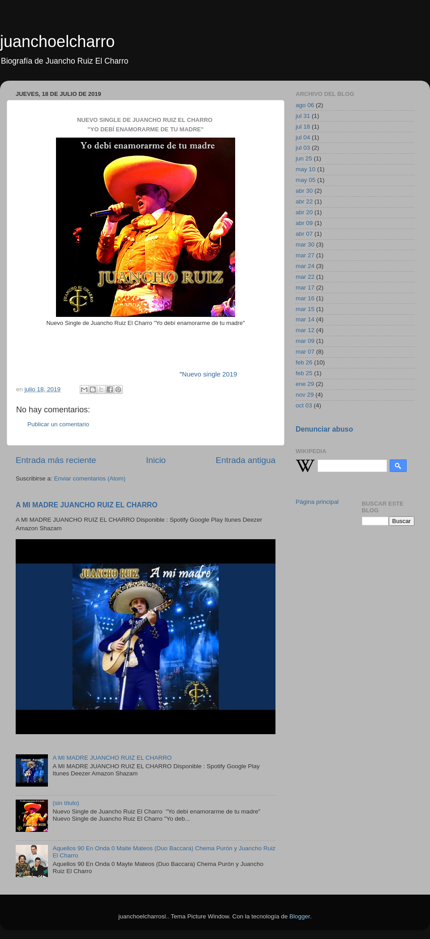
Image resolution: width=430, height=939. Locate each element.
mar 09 (305, 341)
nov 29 (305, 394)
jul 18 (303, 126)
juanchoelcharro (57, 41)
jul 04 (303, 137)
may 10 (305, 169)
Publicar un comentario (58, 424)
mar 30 (305, 244)
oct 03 (304, 405)
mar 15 (305, 309)
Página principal (317, 501)
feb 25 (304, 373)
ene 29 (305, 384)
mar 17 (305, 287)
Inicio (156, 460)
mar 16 (305, 298)
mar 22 (305, 276)
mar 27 (305, 255)
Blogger (299, 916)
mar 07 (305, 351)
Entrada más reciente (56, 460)
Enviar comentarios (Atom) (90, 478)
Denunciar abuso (324, 429)
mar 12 (305, 330)
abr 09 (304, 223)
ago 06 (305, 105)
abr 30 (304, 190)
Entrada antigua (245, 460)
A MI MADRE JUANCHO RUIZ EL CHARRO (87, 505)
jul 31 (303, 116)
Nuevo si (195, 374)
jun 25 (304, 158)
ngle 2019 (222, 374)
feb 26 (304, 362)
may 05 (305, 180)
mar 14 (305, 319)
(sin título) (65, 803)
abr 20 (304, 212)
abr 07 (304, 233)
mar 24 (305, 266)
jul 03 (303, 147)
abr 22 (304, 201)
